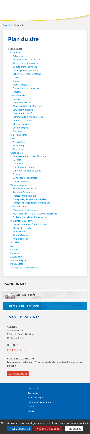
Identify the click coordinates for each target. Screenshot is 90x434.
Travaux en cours (21, 181)
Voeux (16, 81)
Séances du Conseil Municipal (27, 106)
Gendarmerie (19, 231)
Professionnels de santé (24, 195)
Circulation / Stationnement (26, 88)
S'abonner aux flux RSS (37, 416)
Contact (14, 249)
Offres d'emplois (21, 127)
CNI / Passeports (18, 134)
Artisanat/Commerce (23, 192)
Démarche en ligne (22, 120)
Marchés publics (21, 124)
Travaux (17, 91)
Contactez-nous (18, 373)
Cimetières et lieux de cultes (27, 170)
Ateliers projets (20, 84)
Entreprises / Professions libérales (29, 199)
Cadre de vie (16, 152)
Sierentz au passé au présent (27, 59)
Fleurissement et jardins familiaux (29, 156)
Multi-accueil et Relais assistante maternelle (35, 213)
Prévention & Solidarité (22, 220)
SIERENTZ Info (20, 296)
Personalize (74, 428)
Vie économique (18, 185)
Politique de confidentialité (23, 267)
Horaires (17, 99)
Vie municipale (17, 95)
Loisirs (13, 138)
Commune (15, 52)
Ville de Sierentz (14, 10)
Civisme (16, 174)
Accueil (6, 24)
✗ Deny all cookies (48, 428)
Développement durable (25, 177)
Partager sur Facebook (29, 416)
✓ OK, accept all (19, 428)
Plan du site (16, 253)
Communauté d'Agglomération (28, 116)
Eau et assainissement (24, 167)
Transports (18, 163)
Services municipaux (23, 109)
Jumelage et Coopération (25, 70)
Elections (17, 131)
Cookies (31, 410)
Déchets (17, 159)
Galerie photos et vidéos (25, 66)
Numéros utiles (20, 238)
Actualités (18, 56)
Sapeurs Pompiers (21, 235)
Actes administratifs (22, 113)
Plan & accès (16, 263)
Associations (19, 142)
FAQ (12, 245)
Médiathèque (19, 145)
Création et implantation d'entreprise (31, 202)
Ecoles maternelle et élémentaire (29, 217)
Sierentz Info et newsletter (26, 63)
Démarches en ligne (24, 306)
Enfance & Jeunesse (20, 206)
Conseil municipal (21, 102)
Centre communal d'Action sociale (30, 224)
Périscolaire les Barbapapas (26, 210)
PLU (17, 77)
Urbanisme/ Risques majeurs (27, 73)
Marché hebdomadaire (24, 188)
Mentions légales (18, 260)
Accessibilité (16, 256)
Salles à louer (19, 149)
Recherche (71, 8)
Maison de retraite (22, 228)
